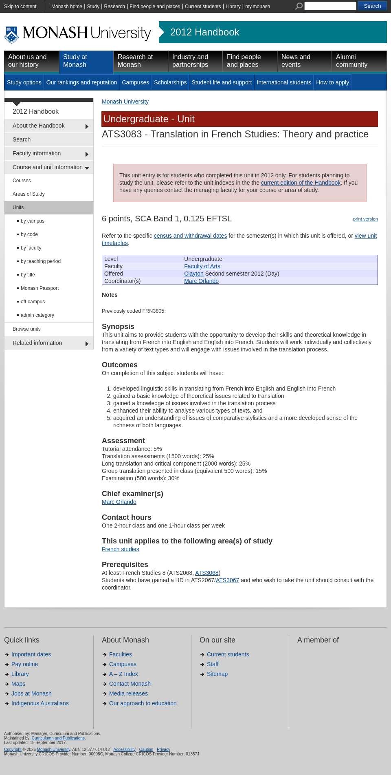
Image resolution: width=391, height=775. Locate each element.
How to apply (332, 82)
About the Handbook (39, 125)
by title (28, 275)
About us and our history (27, 60)
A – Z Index (123, 674)
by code (29, 234)
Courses (22, 180)
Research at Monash (135, 60)
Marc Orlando (201, 281)
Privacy (163, 749)
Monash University (125, 101)
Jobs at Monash (31, 693)
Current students (203, 6)
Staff (213, 664)
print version (365, 218)
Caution (146, 749)
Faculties (120, 654)
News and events (295, 60)
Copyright (13, 749)
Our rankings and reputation (81, 82)
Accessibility (124, 749)
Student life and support (221, 82)
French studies (120, 549)
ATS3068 (206, 573)
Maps (18, 683)
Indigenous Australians (40, 703)
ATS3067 (227, 580)
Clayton (193, 273)
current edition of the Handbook (300, 182)
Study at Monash (75, 60)
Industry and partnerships (190, 60)
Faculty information (37, 153)
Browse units (27, 329)
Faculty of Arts (202, 266)
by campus (32, 221)
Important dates (31, 654)
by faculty (31, 248)
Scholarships (170, 82)
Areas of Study (29, 194)
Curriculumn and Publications (58, 738)
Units (18, 207)
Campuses (135, 82)
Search (22, 139)
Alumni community (351, 60)
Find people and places (155, 6)
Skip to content (20, 6)
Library (233, 6)
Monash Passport (40, 288)
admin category (37, 315)
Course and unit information (48, 167)
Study (93, 6)
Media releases (128, 693)
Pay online (24, 664)
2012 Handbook (204, 32)
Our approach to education (143, 703)
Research (114, 6)
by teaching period (41, 261)
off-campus (33, 302)
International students (284, 82)
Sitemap (217, 674)
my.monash (257, 6)
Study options (24, 82)
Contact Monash (130, 683)
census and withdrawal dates (190, 235)
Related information (37, 343)
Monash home (66, 6)
